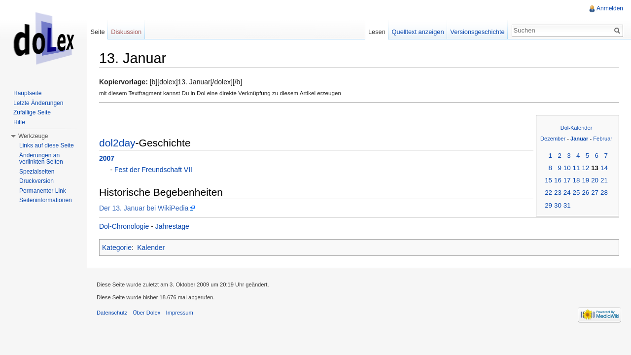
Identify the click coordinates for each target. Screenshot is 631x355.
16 (557, 180)
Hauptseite (27, 93)
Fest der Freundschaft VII (153, 170)
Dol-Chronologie (124, 226)
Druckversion (36, 181)
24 (567, 192)
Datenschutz (112, 313)
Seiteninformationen (45, 200)
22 (548, 192)
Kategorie (117, 247)
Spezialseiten (36, 171)
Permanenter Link (42, 190)
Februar (602, 139)
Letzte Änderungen (38, 103)
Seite (97, 32)
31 (567, 205)
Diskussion (126, 32)
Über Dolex (146, 313)
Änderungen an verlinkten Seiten (41, 159)
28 (604, 192)
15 (548, 180)
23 (557, 192)
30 (557, 205)
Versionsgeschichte (477, 32)
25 (576, 192)
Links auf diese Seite (46, 145)
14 (604, 168)
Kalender (151, 247)
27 (594, 192)
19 (585, 180)
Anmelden (609, 8)
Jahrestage (172, 226)
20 (594, 180)
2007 (106, 158)
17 (567, 180)
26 (585, 192)
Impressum (179, 313)
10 (567, 168)
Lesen (377, 32)
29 (548, 205)
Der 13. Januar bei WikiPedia (143, 208)
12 (585, 168)
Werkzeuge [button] (33, 136)
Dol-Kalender (577, 128)
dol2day (117, 142)
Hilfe (19, 122)
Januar (579, 139)
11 (576, 168)
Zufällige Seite (32, 112)
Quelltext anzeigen (418, 32)
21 (604, 180)
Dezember (552, 139)
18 (576, 180)
